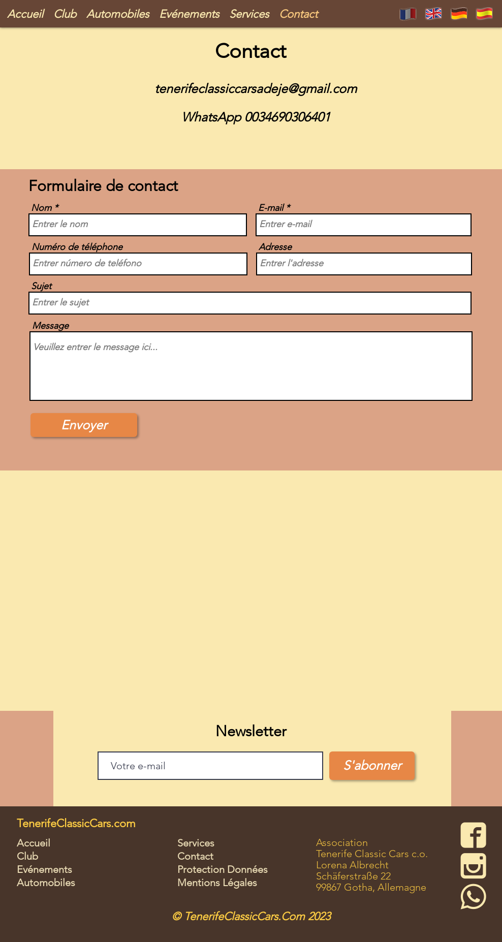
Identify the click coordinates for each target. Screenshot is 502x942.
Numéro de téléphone (77, 247)
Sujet (41, 286)
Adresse (275, 247)
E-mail (270, 207)
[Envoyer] (83, 425)
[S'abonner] (372, 765)
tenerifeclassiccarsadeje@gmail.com (255, 88)
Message (50, 325)
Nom (41, 207)
